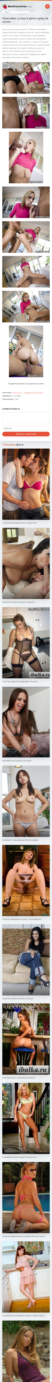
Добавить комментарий (26, 434)
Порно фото (17, 393)
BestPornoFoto (19, 6)
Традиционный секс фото (33, 393)
